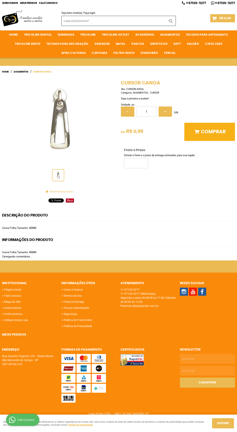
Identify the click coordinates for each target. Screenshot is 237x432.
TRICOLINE (88, 34)
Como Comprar (73, 289)
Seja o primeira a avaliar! (135, 98)
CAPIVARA (99, 53)
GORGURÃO (149, 53)
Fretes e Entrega (74, 302)
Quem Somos (10, 3)
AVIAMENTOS (170, 34)
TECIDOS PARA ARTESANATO (207, 34)
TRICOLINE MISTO (28, 44)
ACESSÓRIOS (144, 34)
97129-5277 (196, 3)
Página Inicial (12, 289)
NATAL (121, 44)
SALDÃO (193, 44)
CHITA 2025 (213, 44)
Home (13, 34)
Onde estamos (13, 314)
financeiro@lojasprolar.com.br (140, 306)
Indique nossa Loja (16, 320)
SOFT (177, 44)
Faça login (89, 13)
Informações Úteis (78, 283)
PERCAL (170, 53)
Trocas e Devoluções (76, 308)
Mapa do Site (12, 302)
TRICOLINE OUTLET (115, 34)
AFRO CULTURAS (73, 53)
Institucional (14, 283)
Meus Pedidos (28, 3)
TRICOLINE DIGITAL (38, 34)
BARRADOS (66, 34)
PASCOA (137, 44)
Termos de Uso (73, 296)
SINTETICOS (158, 44)
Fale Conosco (48, 3)
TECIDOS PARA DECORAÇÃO (67, 44)
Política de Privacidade (78, 326)
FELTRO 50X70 (124, 53)
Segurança (70, 314)
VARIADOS (102, 44)
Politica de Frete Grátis (78, 320)
